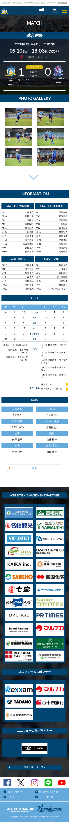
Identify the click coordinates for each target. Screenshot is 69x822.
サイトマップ (46, 796)
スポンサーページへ (34, 767)
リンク (11, 796)
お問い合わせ (15, 791)
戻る (34, 468)
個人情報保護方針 (48, 791)
